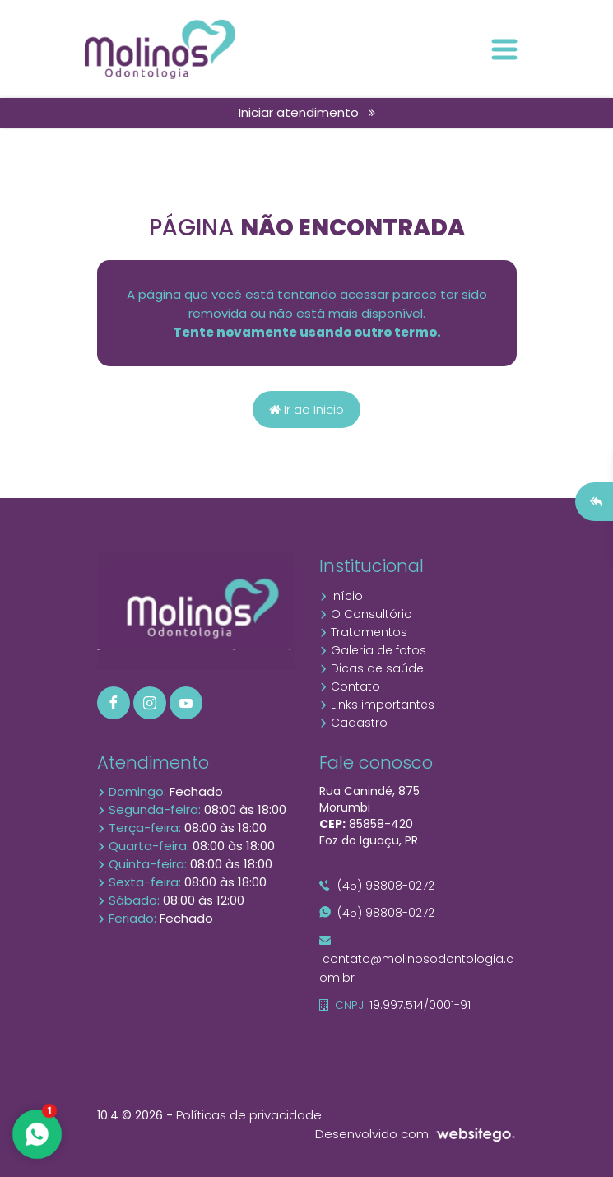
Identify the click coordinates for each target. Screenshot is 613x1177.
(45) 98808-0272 (376, 885)
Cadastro (353, 722)
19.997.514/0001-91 (395, 1005)
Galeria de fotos (372, 650)
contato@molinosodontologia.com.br (416, 960)
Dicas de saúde (371, 668)
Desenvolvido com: (416, 1133)
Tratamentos (363, 632)
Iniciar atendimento (307, 112)
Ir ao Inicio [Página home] (306, 409)
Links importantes (376, 704)
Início (341, 596)
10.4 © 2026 (130, 1115)
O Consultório (365, 614)
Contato (349, 686)
